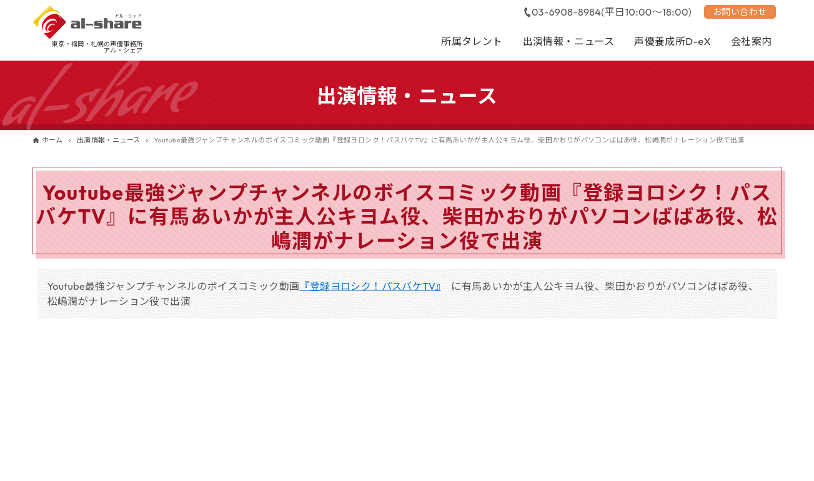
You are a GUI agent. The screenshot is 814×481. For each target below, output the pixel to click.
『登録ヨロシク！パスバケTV (367, 286)
